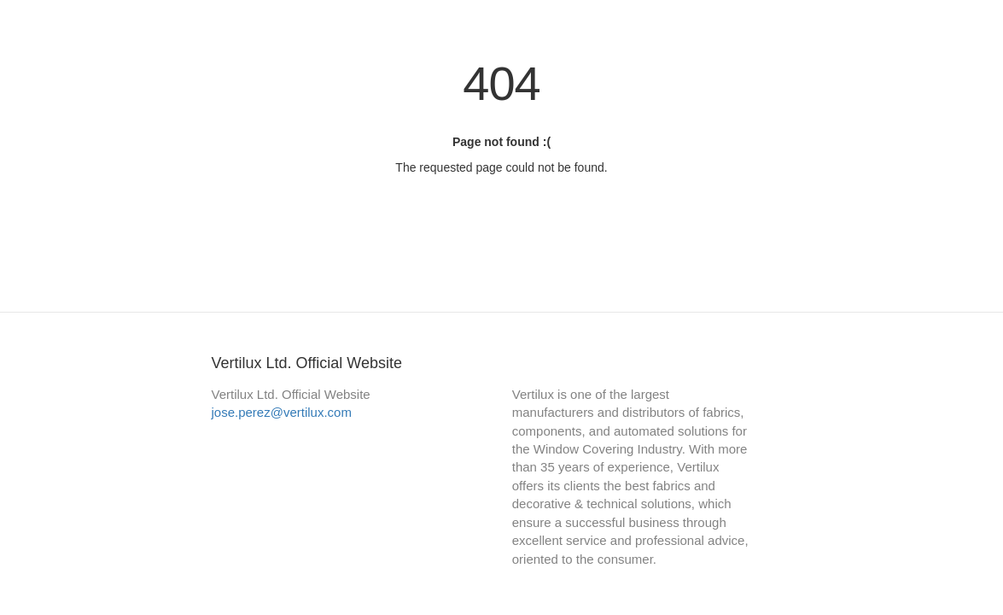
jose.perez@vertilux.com (282, 412)
